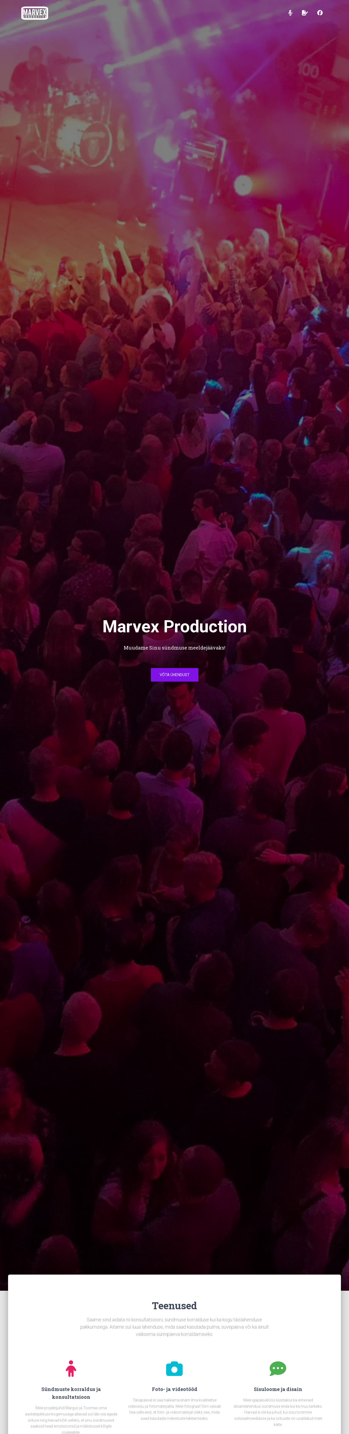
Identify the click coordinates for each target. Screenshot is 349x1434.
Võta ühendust (175, 676)
